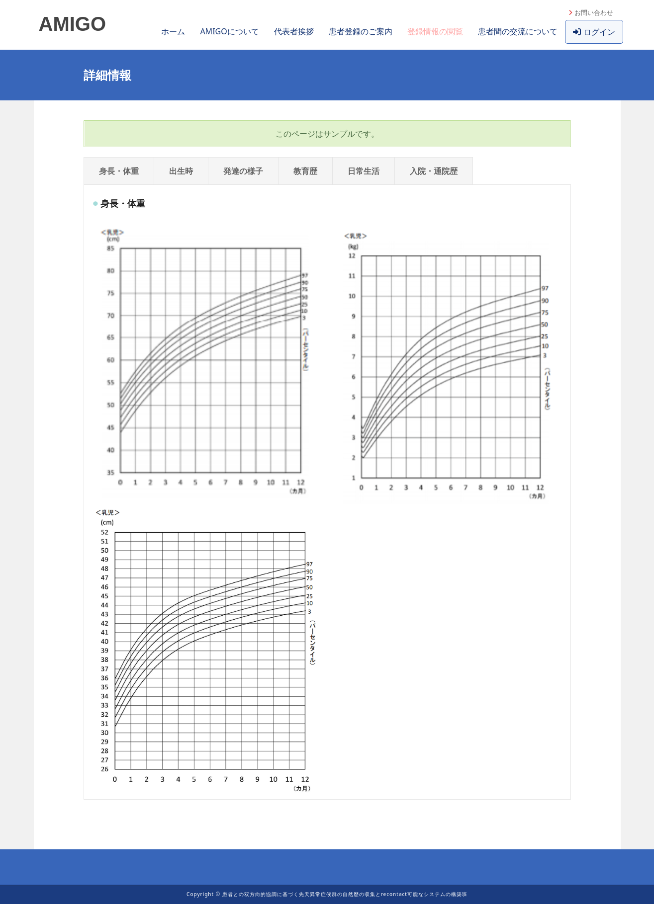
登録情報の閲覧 (435, 31)
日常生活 (363, 170)
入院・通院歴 (434, 170)
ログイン (594, 31)
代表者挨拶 (294, 31)
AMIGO (72, 24)
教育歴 (305, 170)
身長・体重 (119, 170)
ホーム (173, 31)
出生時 (181, 170)
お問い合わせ (593, 12)
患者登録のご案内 (360, 31)
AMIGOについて (229, 31)
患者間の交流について (518, 31)
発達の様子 (243, 170)
